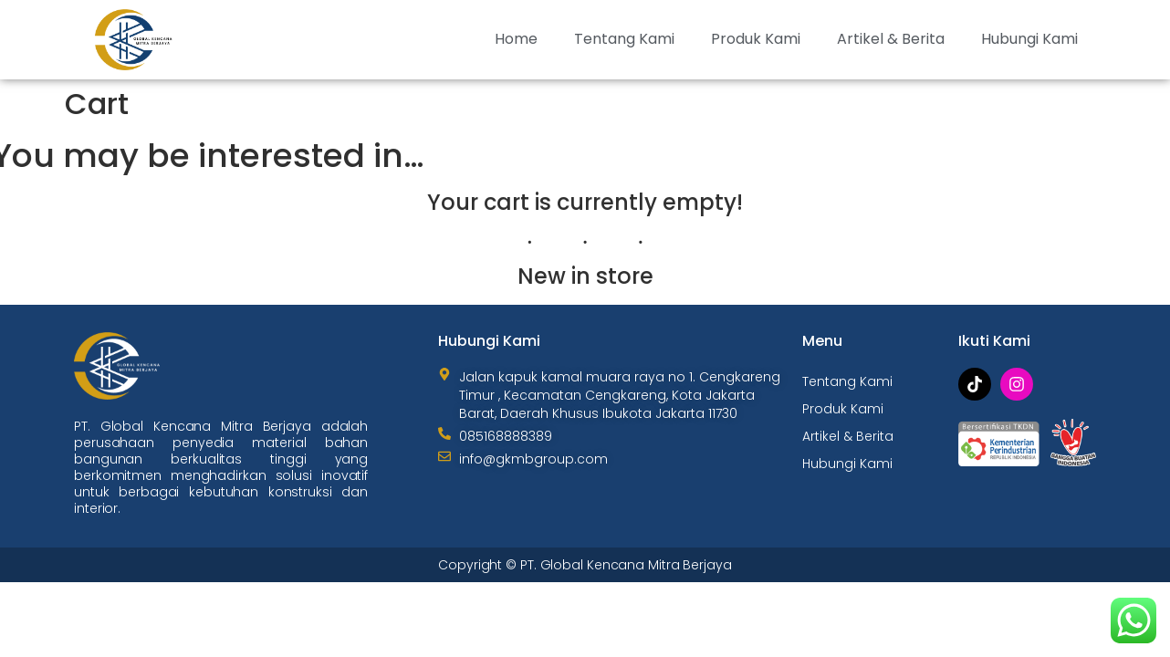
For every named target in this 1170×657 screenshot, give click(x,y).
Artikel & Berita (891, 38)
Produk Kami (755, 38)
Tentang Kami (624, 38)
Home (516, 38)
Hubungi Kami (1029, 38)
